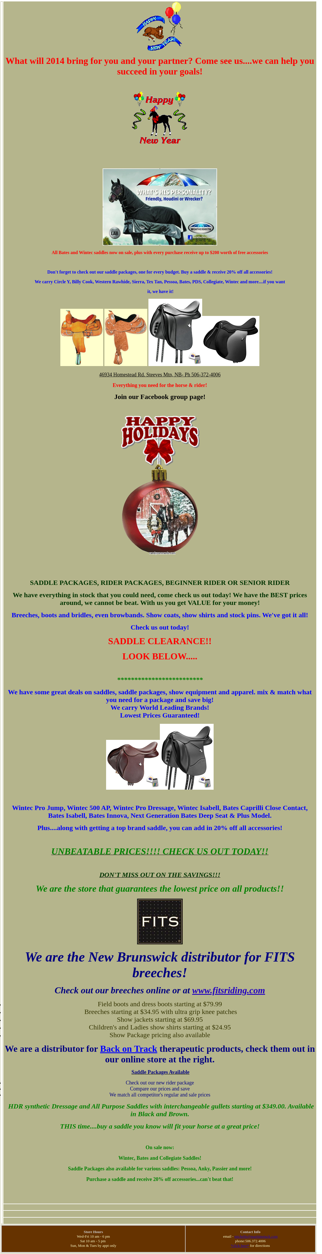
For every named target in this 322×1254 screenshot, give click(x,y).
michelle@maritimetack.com (256, 1236)
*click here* (240, 1245)
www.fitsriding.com (228, 990)
